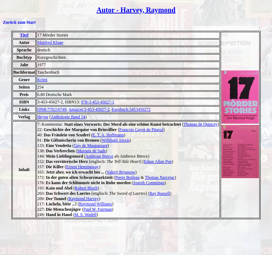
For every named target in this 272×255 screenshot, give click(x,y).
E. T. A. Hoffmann (108, 134)
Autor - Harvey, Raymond (136, 10)
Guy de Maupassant (90, 145)
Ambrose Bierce (99, 156)
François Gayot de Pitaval (141, 129)
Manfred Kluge (50, 42)
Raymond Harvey (84, 198)
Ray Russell (159, 193)
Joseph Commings (148, 182)
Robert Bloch (86, 188)
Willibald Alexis (116, 140)
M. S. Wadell (85, 214)
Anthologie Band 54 (68, 116)
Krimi (42, 79)
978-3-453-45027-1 (97, 102)
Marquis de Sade (91, 150)
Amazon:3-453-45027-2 (88, 109)
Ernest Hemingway (82, 166)
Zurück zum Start (19, 22)
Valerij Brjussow (121, 172)
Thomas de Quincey (200, 124)
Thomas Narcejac (160, 177)
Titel (24, 35)
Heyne (42, 116)
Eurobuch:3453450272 (131, 109)
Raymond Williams (95, 204)
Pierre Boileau (127, 177)
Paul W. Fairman (97, 209)
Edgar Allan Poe (158, 161)
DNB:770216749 (52, 109)
